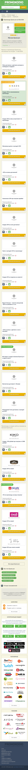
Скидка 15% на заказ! (8, 521)
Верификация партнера (6, 751)
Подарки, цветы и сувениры (14, 608)
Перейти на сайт (20, 24)
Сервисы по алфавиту (6, 758)
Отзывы (20, 31)
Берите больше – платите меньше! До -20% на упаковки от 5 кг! (12, 303)
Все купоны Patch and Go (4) (14, 544)
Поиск (2, 756)
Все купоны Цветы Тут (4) (14, 465)
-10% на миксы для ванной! (9, 172)
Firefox (20, 636)
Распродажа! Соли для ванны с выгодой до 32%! (13, 410)
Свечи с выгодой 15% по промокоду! (12, 251)
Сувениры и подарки (7, 580)
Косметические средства (8, 575)
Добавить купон (20, 28)
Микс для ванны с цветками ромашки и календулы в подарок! (13, 65)
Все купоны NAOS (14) (14, 89)
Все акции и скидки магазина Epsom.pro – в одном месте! (13, 357)
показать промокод (14, 76)
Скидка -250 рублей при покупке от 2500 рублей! (13, 442)
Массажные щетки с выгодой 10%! (11, 146)
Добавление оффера (6, 754)
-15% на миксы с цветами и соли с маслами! (11, 330)
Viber (20, 626)
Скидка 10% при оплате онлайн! (11, 547)
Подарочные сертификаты (8, 577)
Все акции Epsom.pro (14, 564)
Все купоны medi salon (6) (14, 517)
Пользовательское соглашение (8, 761)
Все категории (14, 611)
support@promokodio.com (18, 766)
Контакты (3, 750)
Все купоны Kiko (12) (14, 438)
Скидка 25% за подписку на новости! (12, 277)
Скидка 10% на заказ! (8, 468)
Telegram (8, 626)
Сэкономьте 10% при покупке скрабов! (12, 198)
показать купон (14, 314)
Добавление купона (5, 753)
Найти (23, 7)
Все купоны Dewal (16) (14, 491)
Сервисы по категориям (6, 760)
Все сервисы (14, 705)
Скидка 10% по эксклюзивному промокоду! (10, 92)
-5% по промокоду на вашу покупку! (12, 495)
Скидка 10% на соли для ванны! (11, 224)
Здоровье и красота (12, 605)
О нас (2, 748)
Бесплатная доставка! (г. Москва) (11, 384)
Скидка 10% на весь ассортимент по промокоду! (12, 119)
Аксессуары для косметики (9, 572)
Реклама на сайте (5, 763)
